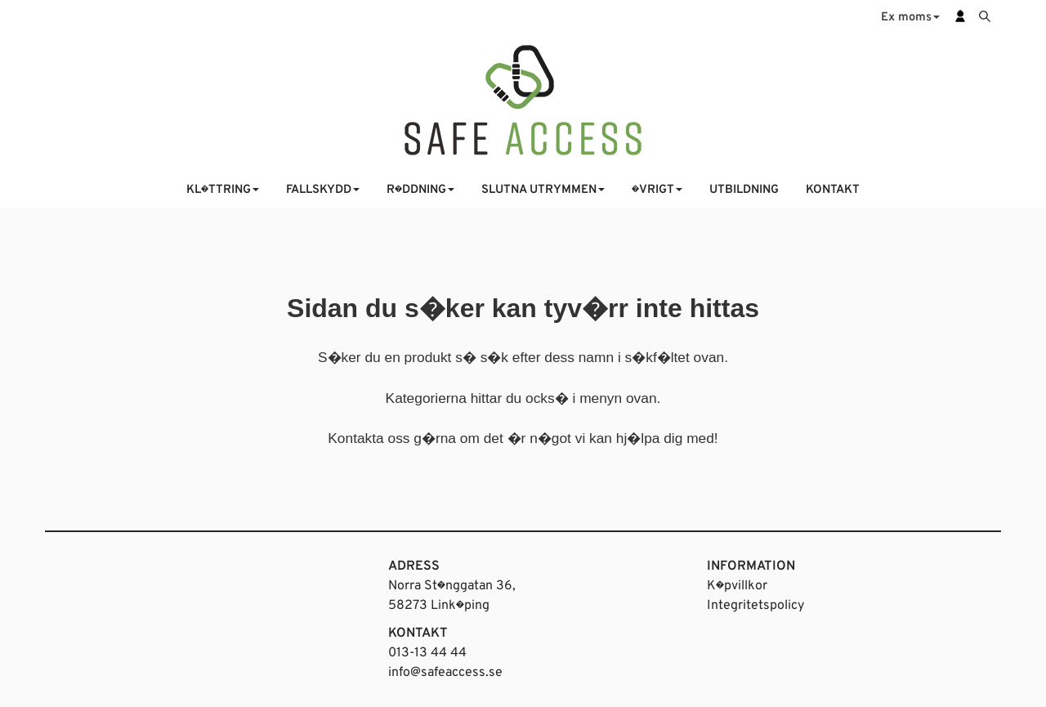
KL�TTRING (222, 190)
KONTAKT (833, 190)
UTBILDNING (744, 190)
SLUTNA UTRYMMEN (543, 190)
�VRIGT (657, 190)
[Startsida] (523, 98)
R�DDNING (420, 190)
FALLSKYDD (323, 190)
